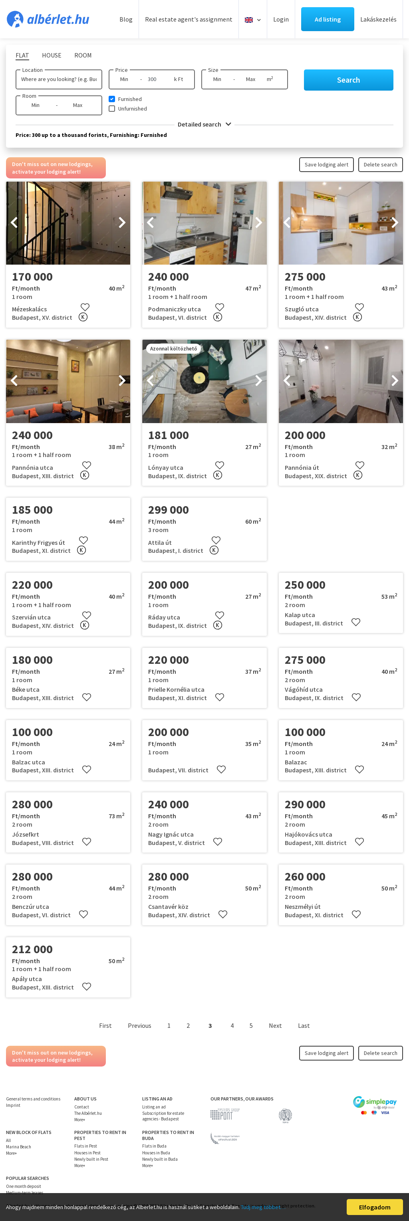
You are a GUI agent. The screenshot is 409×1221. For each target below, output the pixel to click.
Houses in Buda (156, 1153)
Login (281, 19)
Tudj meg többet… (263, 1207)
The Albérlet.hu (88, 1113)
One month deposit (23, 1186)
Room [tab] (83, 55)
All (8, 1140)
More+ (79, 1119)
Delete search (380, 164)
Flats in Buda (154, 1146)
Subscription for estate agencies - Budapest (163, 1116)
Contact (81, 1107)
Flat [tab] (22, 55)
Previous (139, 1025)
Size (213, 69)
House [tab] (52, 55)
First (105, 1025)
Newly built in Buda (160, 1159)
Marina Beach (18, 1147)
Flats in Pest (85, 1146)
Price (121, 69)
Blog (126, 19)
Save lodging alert (326, 164)
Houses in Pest (87, 1153)
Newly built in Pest (91, 1159)
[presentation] (14, 223)
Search (348, 80)
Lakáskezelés (378, 19)
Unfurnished (132, 108)
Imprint (13, 1105)
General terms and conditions (33, 1099)
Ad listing (328, 19)
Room (29, 95)
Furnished (130, 99)
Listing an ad (154, 1107)
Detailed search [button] (204, 124)
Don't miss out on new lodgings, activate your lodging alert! (52, 167)
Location (32, 69)
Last (304, 1025)
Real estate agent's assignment (188, 19)
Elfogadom (375, 1207)
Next (275, 1025)
